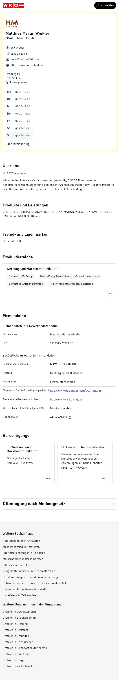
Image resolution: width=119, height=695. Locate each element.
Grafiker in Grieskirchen (18, 642)
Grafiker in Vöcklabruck (18, 666)
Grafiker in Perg (13, 660)
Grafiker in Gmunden (16, 636)
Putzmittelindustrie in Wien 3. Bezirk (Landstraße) (34, 583)
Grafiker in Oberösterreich (19, 612)
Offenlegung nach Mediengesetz (34, 504)
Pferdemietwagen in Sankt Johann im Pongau (31, 577)
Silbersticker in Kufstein (18, 565)
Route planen (16, 82)
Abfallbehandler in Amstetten (21, 541)
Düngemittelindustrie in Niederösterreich (29, 571)
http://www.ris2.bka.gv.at (66, 399)
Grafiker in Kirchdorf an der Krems (25, 648)
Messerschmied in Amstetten (21, 547)
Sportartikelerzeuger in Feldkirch (24, 553)
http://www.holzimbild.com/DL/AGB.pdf (75, 390)
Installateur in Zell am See (19, 595)
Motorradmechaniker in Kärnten (23, 559)
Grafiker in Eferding (15, 624)
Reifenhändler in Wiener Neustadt (24, 589)
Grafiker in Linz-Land (16, 654)
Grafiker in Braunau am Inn (20, 617)
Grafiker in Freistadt (15, 630)
